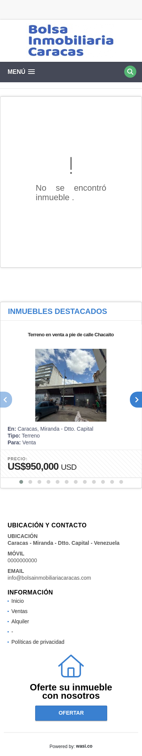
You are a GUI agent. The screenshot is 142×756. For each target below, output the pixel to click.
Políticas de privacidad (37, 642)
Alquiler (20, 621)
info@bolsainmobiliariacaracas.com (49, 578)
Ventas (19, 611)
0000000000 (22, 560)
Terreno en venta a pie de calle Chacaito (71, 334)
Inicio (17, 601)
